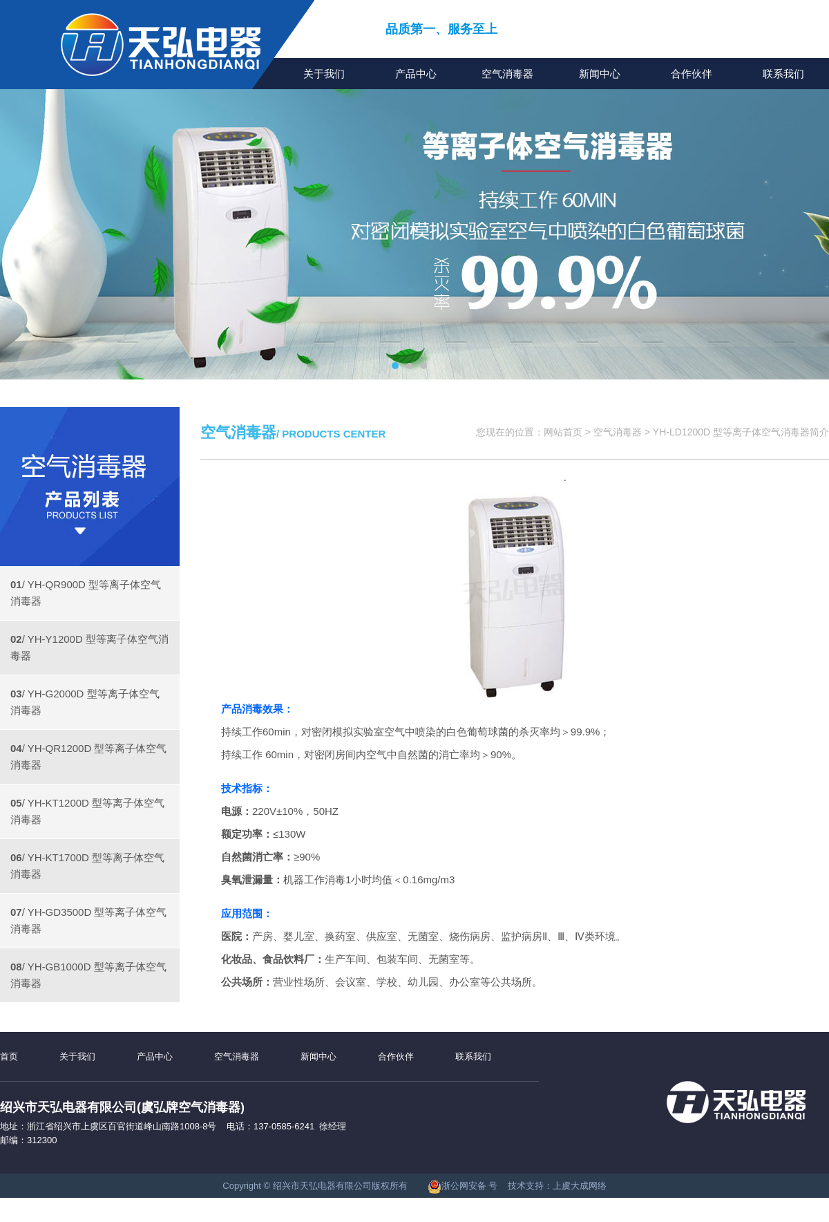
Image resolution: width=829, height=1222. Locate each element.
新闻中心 (599, 73)
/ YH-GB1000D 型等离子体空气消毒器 (88, 975)
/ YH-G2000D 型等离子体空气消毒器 (85, 702)
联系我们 (783, 73)
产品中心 (416, 73)
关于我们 (324, 73)
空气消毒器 (507, 73)
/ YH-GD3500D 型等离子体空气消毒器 (88, 920)
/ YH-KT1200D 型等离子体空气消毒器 (87, 811)
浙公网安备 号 (463, 1186)
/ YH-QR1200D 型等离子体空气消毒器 (88, 756)
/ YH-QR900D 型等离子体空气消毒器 (85, 593)
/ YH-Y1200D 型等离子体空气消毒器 (89, 647)
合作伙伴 (691, 73)
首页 (9, 1056)
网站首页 (563, 432)
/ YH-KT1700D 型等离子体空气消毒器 (87, 866)
